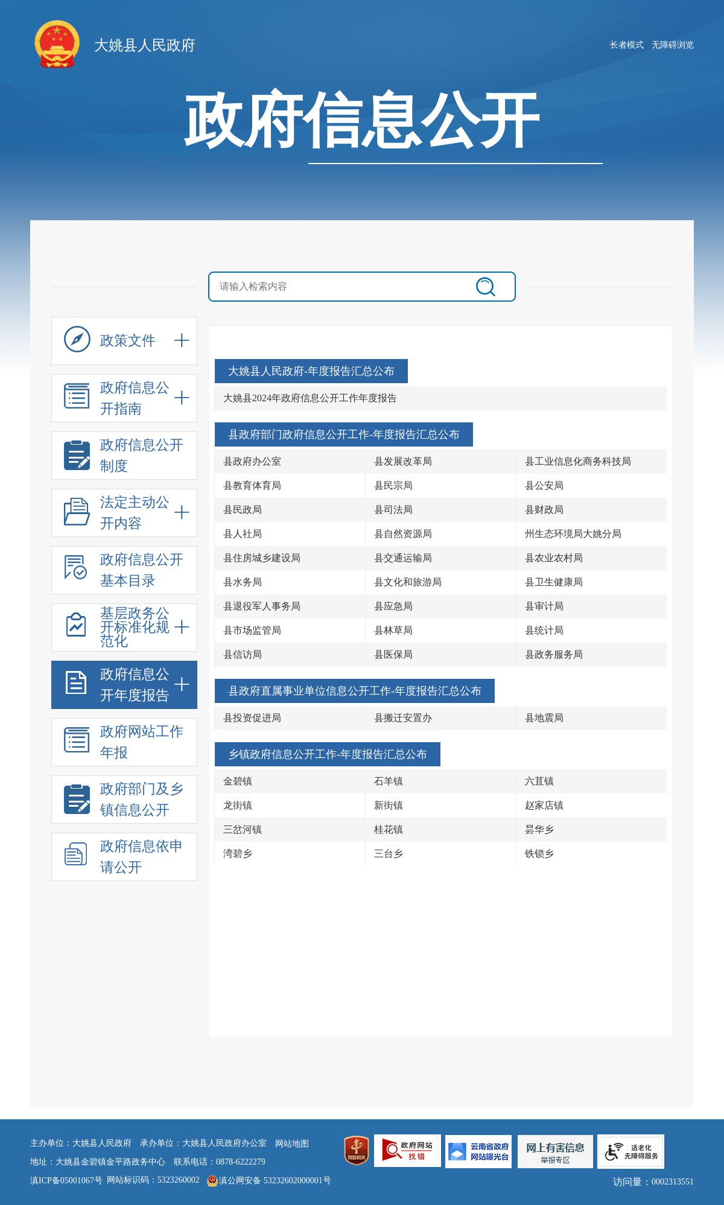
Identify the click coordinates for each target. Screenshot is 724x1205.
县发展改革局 (403, 461)
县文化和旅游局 (408, 582)
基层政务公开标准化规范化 (117, 627)
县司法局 (393, 509)
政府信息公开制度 (123, 457)
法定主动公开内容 (117, 514)
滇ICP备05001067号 (66, 1180)
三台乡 (388, 853)
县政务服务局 (554, 654)
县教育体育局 (252, 485)
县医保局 (393, 654)
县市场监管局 (252, 630)
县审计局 (544, 606)
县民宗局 (393, 485)
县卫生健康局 (554, 582)
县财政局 (544, 509)
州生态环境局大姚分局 (573, 534)
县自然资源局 (403, 534)
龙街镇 (237, 805)
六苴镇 (539, 781)
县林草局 (393, 630)
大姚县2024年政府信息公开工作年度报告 (310, 398)
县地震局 (544, 718)
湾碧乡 (237, 853)
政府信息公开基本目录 (123, 571)
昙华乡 (539, 829)
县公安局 (544, 485)
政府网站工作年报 (123, 743)
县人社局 (242, 534)
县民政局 (242, 509)
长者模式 (627, 44)
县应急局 (393, 606)
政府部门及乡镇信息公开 (123, 801)
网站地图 (292, 1143)
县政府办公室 (252, 461)
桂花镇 (388, 829)
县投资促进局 (252, 718)
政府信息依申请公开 (123, 858)
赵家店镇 (544, 805)
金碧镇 (237, 781)
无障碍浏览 (673, 44)
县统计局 (544, 630)
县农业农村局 (554, 558)
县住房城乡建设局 (261, 558)
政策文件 (110, 344)
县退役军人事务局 (261, 606)
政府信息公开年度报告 (117, 686)
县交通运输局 (403, 558)
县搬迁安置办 (403, 718)
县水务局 (242, 582)
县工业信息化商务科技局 (578, 461)
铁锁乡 (539, 853)
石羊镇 (388, 781)
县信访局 (242, 654)
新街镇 (388, 805)
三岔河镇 (242, 829)
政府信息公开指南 (117, 399)
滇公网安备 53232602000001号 (275, 1180)
